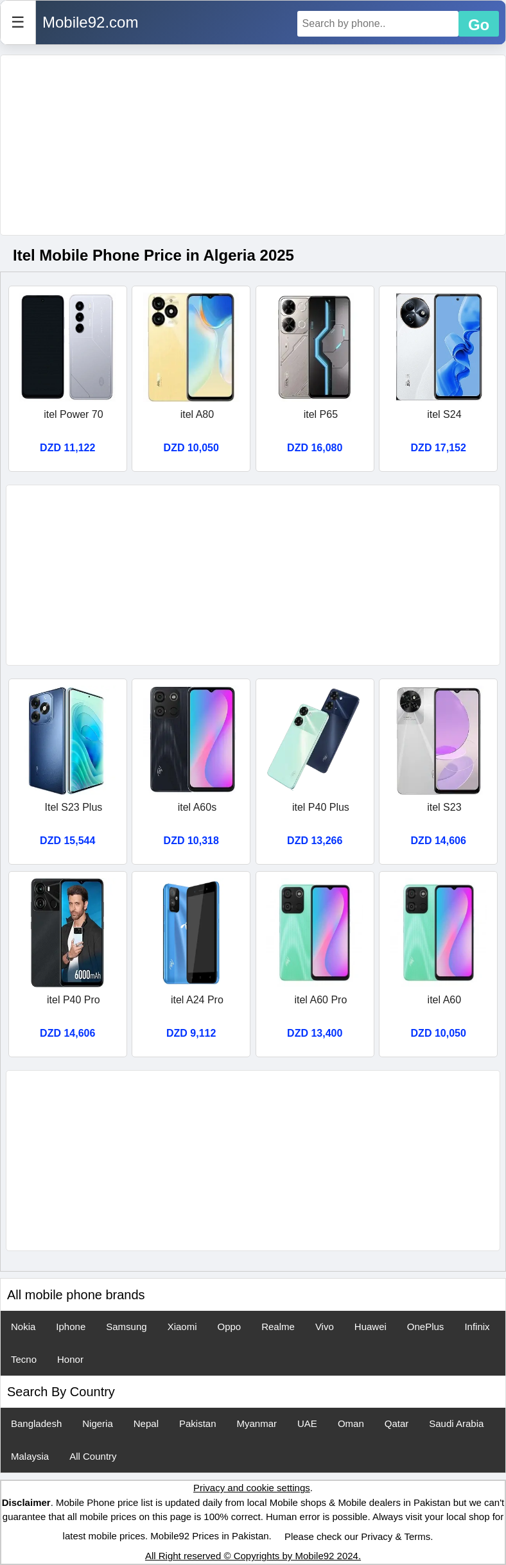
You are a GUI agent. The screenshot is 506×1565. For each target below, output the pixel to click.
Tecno (24, 1359)
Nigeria (97, 1423)
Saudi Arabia (456, 1423)
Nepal (146, 1423)
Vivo (324, 1326)
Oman (351, 1423)
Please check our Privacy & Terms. (358, 1536)
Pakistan (197, 1423)
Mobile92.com (90, 22)
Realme (278, 1326)
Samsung (126, 1326)
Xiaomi (182, 1326)
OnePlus (425, 1326)
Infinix (476, 1326)
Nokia (23, 1326)
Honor (70, 1359)
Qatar (397, 1423)
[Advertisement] (253, 145)
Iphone (70, 1326)
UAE (307, 1423)
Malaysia (30, 1456)
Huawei (370, 1326)
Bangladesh (36, 1423)
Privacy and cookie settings (251, 1487)
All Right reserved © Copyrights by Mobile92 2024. (253, 1555)
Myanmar (257, 1423)
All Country (92, 1456)
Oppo (229, 1326)
